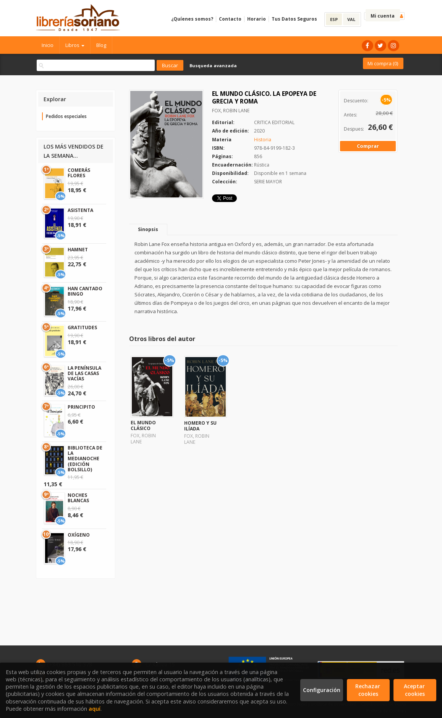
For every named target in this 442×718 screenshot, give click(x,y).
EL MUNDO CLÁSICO (143, 425)
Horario (256, 19)
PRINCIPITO (81, 407)
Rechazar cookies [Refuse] (368, 689)
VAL (351, 19)
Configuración (321, 690)
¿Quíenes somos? (192, 19)
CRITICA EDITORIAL (274, 122)
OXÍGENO (79, 535)
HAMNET (78, 249)
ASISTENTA (80, 210)
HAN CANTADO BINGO (85, 291)
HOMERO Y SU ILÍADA (200, 426)
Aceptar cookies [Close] (415, 689)
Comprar (368, 145)
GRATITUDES (82, 327)
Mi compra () (383, 63)
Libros (74, 45)
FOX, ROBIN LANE (230, 110)
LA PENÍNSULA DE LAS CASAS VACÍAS (84, 373)
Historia (262, 139)
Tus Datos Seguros (294, 19)
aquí (94, 708)
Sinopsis (148, 229)
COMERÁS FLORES (79, 173)
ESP (334, 19)
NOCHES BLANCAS (78, 498)
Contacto (230, 19)
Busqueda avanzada (213, 65)
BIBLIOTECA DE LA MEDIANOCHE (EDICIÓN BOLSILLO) (85, 459)
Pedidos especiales (66, 116)
